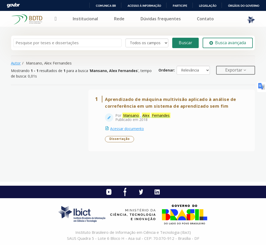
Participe (180, 5)
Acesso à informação (144, 5)
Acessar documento (127, 128)
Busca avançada (227, 43)
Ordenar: (166, 70)
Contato (205, 19)
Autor (16, 63)
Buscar (185, 43)
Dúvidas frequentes (161, 19)
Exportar (234, 70)
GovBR (13, 5)
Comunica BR (106, 5)
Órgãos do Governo (243, 5)
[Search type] (146, 42)
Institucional (85, 19)
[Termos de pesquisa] (67, 42)
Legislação (207, 5)
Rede (119, 19)
